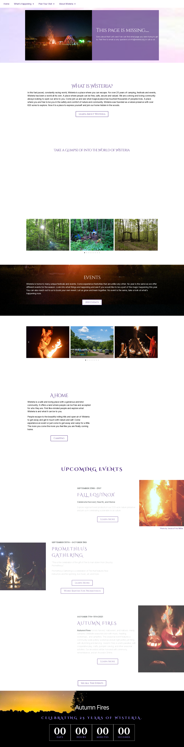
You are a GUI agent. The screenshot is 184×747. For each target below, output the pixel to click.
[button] (28, 235)
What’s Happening (24, 4)
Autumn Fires (92, 710)
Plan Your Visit (46, 4)
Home (6, 4)
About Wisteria (67, 4)
